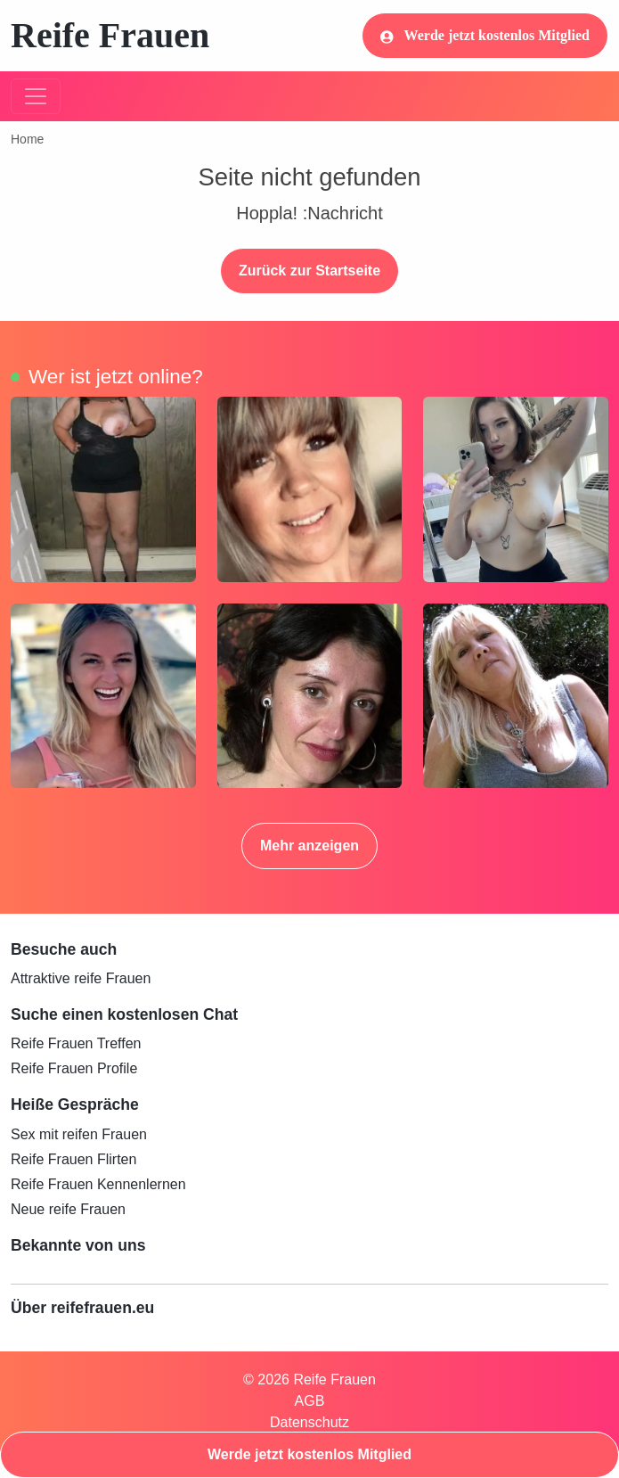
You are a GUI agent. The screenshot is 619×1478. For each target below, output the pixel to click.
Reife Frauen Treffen (76, 1043)
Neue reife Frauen (68, 1209)
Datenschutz (309, 1422)
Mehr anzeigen (309, 845)
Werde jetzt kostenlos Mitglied (485, 36)
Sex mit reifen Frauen (79, 1134)
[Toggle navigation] (36, 96)
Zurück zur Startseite (309, 270)
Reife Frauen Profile (74, 1068)
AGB (310, 1400)
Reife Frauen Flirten (73, 1159)
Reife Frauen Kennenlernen (98, 1184)
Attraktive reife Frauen (81, 978)
